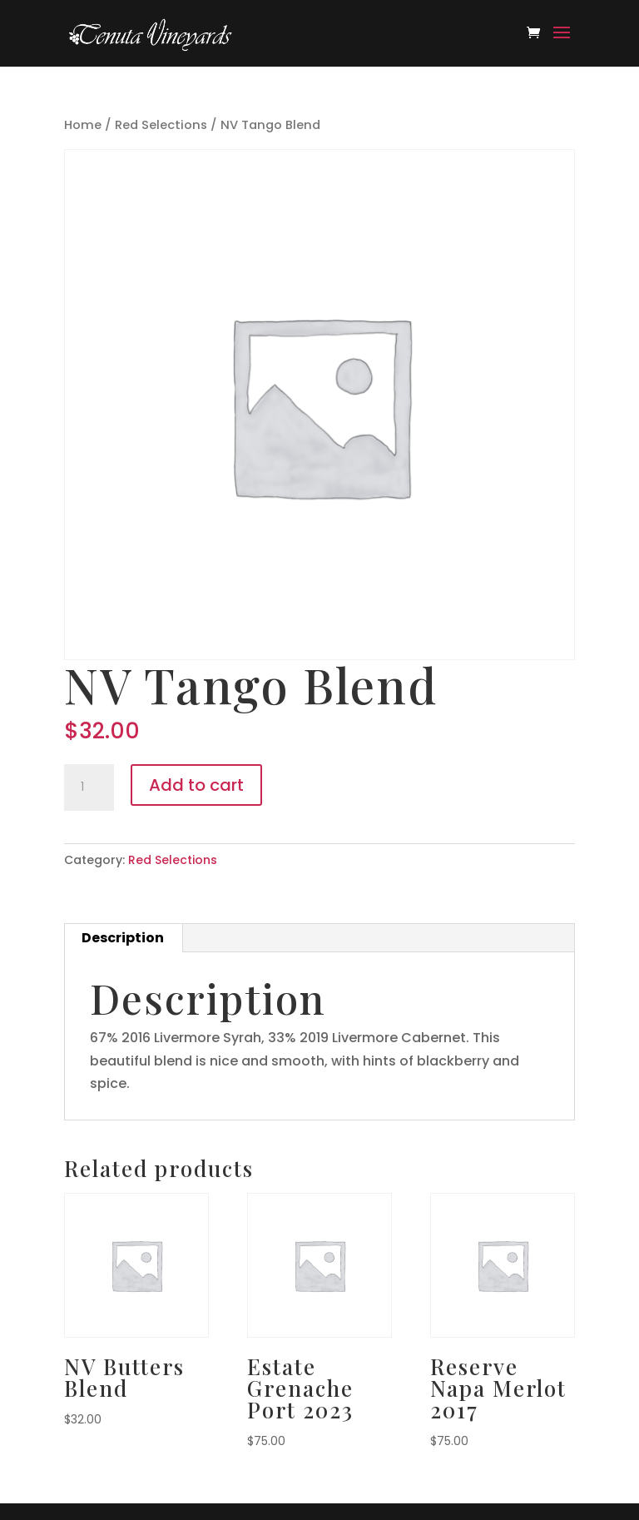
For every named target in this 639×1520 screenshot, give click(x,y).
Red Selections (161, 125)
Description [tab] (123, 937)
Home (83, 125)
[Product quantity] (89, 787)
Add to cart (196, 785)
